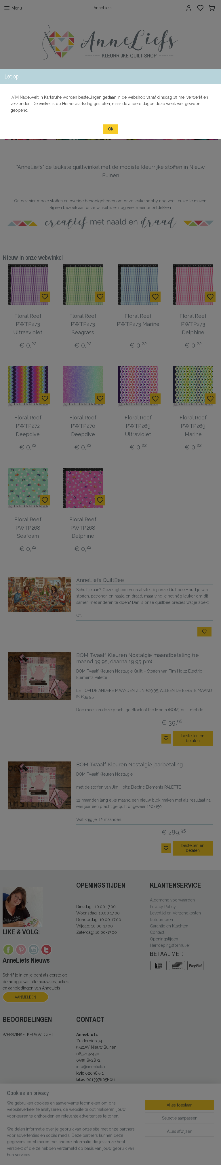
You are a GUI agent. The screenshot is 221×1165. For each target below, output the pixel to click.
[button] (110, 129)
